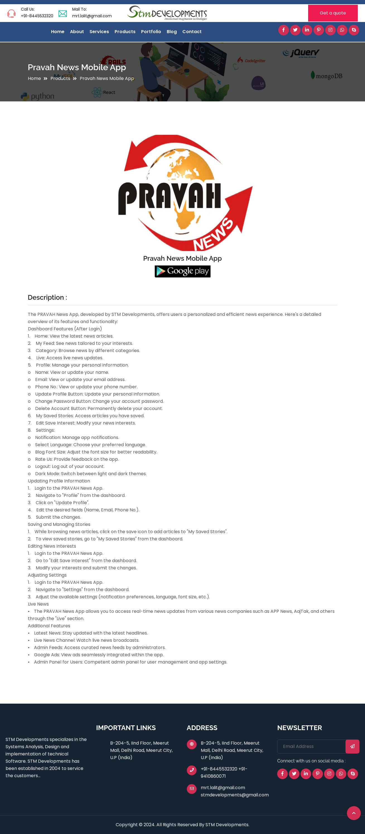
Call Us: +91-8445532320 (37, 12)
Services (99, 31)
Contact (192, 31)
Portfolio (151, 31)
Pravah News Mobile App (107, 78)
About (77, 31)
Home (57, 31)
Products (125, 31)
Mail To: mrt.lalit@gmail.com (92, 12)
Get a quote (333, 13)
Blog (172, 31)
